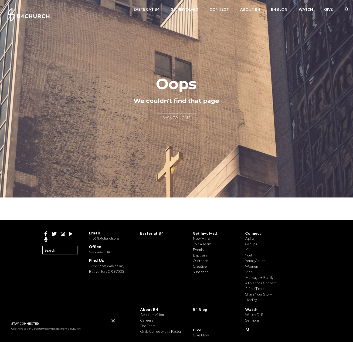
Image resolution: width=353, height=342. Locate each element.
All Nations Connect (261, 283)
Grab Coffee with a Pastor (161, 331)
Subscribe (201, 272)
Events (198, 249)
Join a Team (202, 244)
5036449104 (99, 252)
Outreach (200, 260)
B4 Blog (279, 9)
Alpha (249, 238)
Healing (251, 299)
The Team (148, 325)
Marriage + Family (259, 277)
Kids (248, 249)
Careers (146, 320)
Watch (306, 9)
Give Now (201, 335)
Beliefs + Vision (152, 314)
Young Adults (255, 260)
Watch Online (256, 314)
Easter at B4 (147, 9)
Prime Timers (255, 288)
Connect (219, 9)
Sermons (252, 320)
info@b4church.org (104, 238)
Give (328, 9)
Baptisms (200, 255)
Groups (251, 244)
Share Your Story (258, 294)
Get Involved (184, 9)
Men (249, 272)
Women (251, 266)
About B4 (250, 9)
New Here (201, 238)
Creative (200, 266)
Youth (249, 255)
